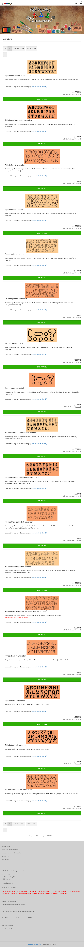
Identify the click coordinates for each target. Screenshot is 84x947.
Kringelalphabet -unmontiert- (16, 656)
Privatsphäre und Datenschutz (11, 853)
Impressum (5, 859)
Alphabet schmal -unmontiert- (16, 745)
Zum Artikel (42, 99)
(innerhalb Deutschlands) (39, 86)
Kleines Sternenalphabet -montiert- (18, 567)
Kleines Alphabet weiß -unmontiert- (18, 790)
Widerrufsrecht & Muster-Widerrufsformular (15, 863)
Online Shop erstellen (34, 944)
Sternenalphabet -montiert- (15, 254)
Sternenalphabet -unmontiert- (16, 299)
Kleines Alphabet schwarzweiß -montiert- (21, 433)
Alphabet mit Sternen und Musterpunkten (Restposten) (26, 611)
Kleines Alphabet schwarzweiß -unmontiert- (22, 477)
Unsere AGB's (6, 856)
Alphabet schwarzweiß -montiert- (18, 76)
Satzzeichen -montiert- (14, 343)
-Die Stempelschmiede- (9, 929)
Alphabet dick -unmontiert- (15, 700)
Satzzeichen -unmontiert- (15, 388)
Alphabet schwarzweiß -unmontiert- (18, 120)
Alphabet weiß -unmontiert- (15, 165)
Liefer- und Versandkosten (10, 849)
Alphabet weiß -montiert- (14, 210)
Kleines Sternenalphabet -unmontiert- (19, 522)
